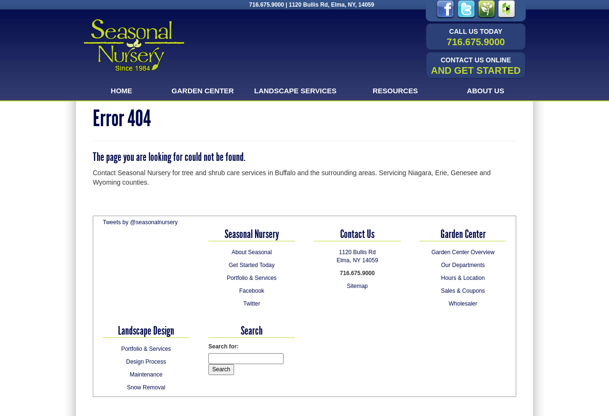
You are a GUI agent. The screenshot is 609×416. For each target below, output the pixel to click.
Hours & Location (463, 278)
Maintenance (146, 374)
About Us (485, 91)
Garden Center (203, 91)
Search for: (223, 346)
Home (121, 91)
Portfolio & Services (252, 278)
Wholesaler (463, 303)
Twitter (251, 303)
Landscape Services (295, 91)
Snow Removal (146, 387)
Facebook (252, 290)
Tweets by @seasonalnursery (140, 222)
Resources (395, 91)
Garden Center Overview (463, 252)
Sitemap (357, 286)
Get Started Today (252, 265)
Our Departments (463, 265)
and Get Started (476, 66)
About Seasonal (252, 252)
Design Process (146, 361)
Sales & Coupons (463, 290)
